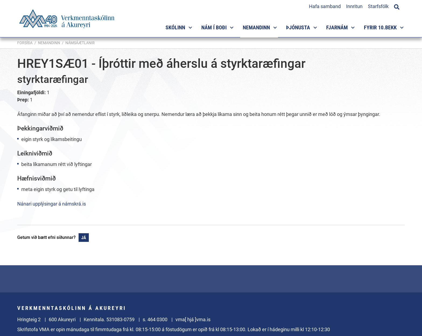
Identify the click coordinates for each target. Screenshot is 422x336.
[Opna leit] (396, 6)
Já (83, 237)
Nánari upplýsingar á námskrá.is (51, 204)
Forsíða (25, 43)
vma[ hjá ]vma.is (192, 319)
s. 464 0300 (155, 319)
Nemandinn (49, 43)
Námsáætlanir (80, 43)
